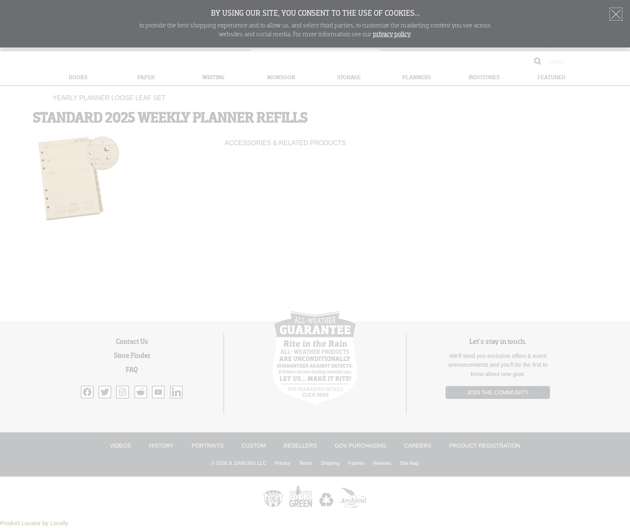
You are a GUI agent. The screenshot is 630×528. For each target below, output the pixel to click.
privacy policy (392, 34)
